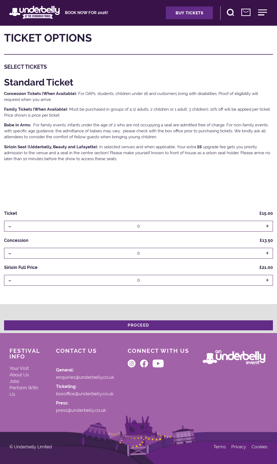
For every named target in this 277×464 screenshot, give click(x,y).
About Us (19, 374)
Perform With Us (23, 391)
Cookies (260, 447)
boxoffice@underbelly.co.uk (85, 393)
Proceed (138, 325)
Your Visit (19, 368)
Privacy (238, 447)
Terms (219, 447)
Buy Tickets (189, 13)
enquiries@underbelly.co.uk (85, 377)
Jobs (14, 381)
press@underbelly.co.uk (81, 410)
